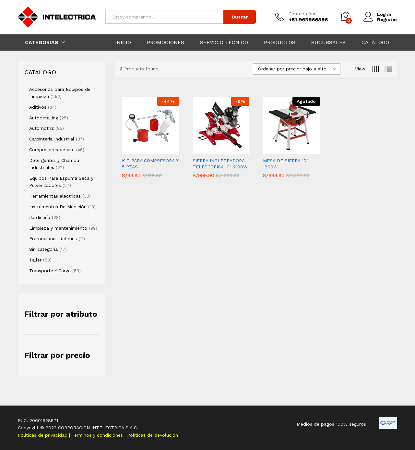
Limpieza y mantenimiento (58, 228)
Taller (35, 259)
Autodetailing (43, 117)
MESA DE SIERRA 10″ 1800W (285, 163)
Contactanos (302, 13)
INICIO (123, 42)
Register (387, 19)
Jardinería (39, 217)
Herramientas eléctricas (55, 196)
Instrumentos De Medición (58, 206)
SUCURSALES (328, 42)
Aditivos (37, 107)
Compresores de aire (52, 149)
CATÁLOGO (375, 42)
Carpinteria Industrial (51, 138)
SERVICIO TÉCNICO (224, 42)
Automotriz (41, 128)
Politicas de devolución (152, 435)
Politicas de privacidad (43, 435)
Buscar (240, 16)
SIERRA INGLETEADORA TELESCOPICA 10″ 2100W (220, 163)
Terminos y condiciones (98, 435)
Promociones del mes (53, 238)
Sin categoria (43, 249)
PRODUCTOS (279, 42)
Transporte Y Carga (50, 270)
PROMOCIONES (165, 42)
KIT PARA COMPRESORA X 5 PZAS (150, 163)
